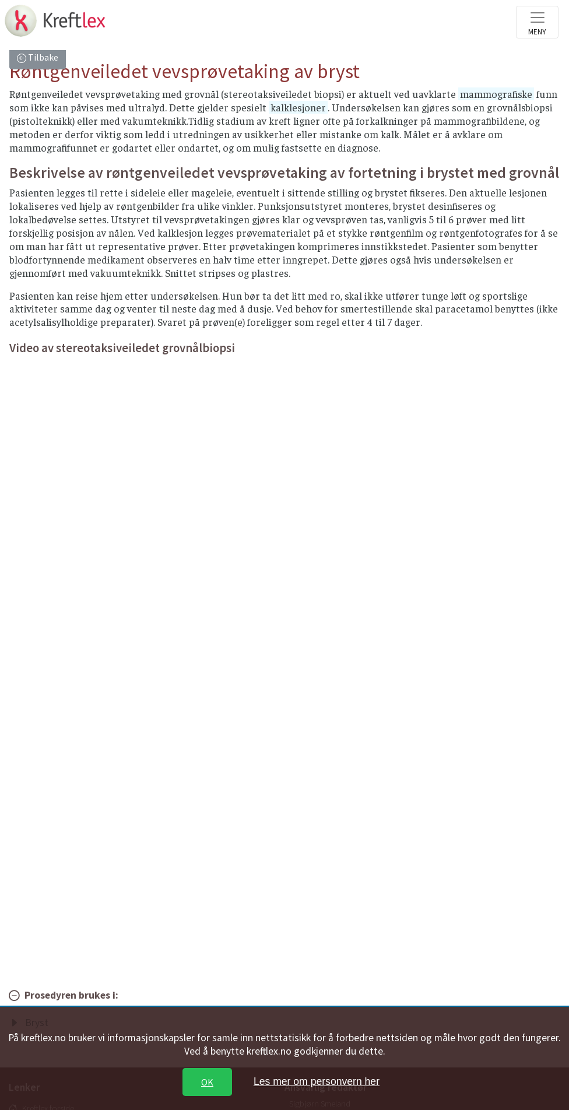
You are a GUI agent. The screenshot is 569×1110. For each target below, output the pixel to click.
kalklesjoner (298, 107)
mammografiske (496, 93)
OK (207, 1082)
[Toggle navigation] (537, 22)
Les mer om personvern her (317, 1081)
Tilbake (42, 57)
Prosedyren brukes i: (71, 995)
